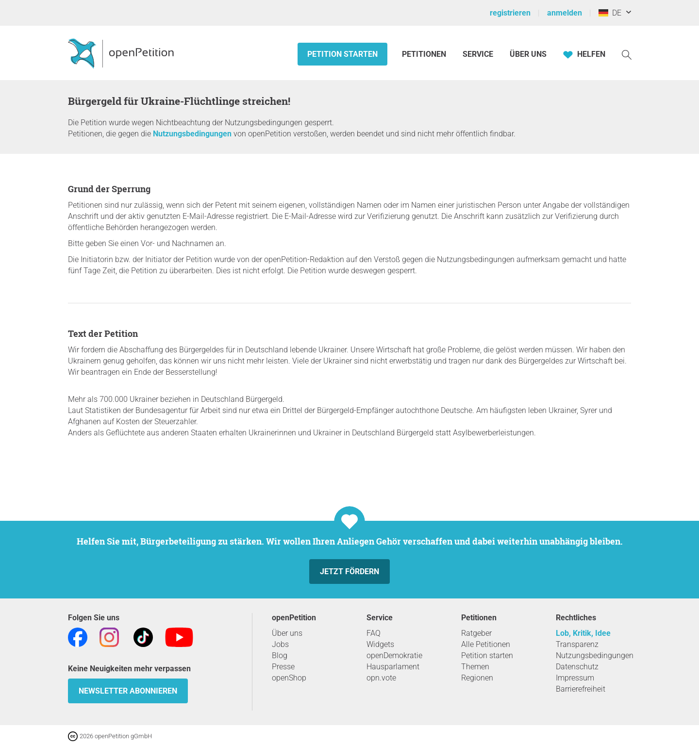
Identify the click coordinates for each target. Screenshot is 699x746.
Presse (283, 666)
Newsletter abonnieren (128, 691)
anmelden (564, 12)
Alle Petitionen (485, 644)
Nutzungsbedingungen (192, 133)
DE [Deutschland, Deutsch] (610, 12)
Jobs (280, 644)
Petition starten (342, 54)
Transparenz (577, 644)
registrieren (510, 12)
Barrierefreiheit (580, 689)
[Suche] (627, 54)
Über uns (287, 633)
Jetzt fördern (349, 571)
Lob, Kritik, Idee (583, 633)
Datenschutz (577, 666)
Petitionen (425, 54)
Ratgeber (476, 633)
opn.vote (381, 677)
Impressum (575, 677)
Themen (475, 666)
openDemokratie (394, 655)
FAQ (373, 633)
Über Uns (528, 54)
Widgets (380, 644)
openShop (289, 677)
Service (478, 54)
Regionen (477, 677)
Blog (279, 655)
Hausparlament (392, 666)
